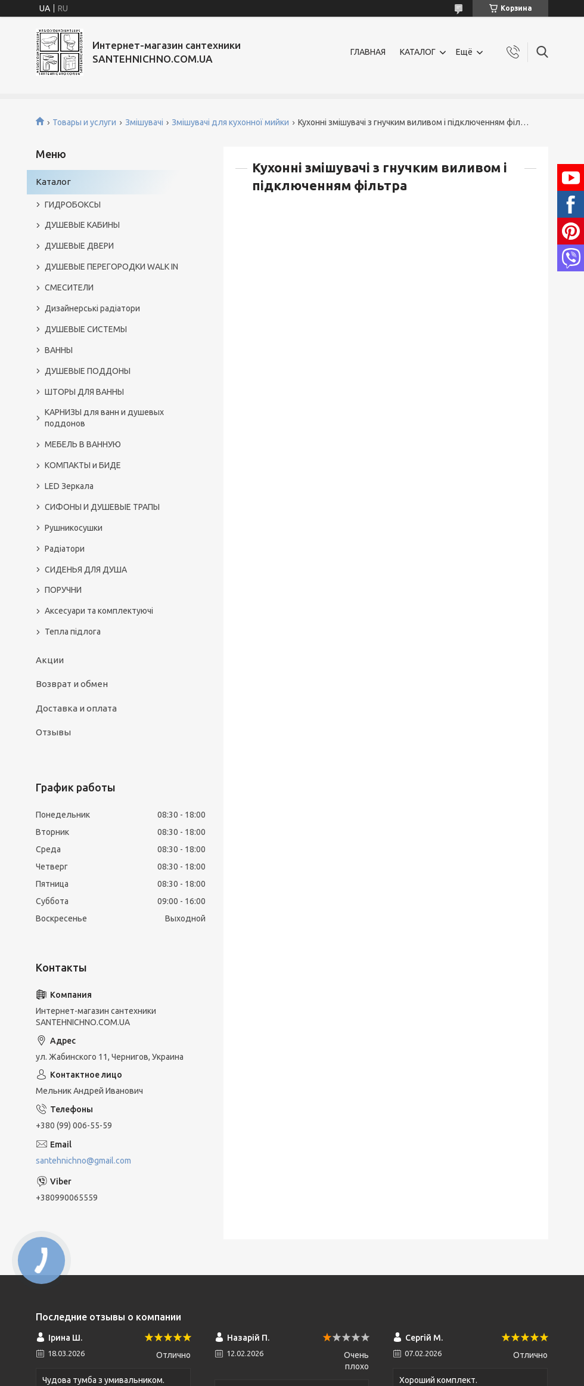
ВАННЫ (59, 350)
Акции (50, 660)
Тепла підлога (73, 631)
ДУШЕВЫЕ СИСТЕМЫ (86, 329)
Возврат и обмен (72, 684)
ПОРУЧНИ (63, 590)
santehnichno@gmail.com (83, 1160)
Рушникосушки (73, 528)
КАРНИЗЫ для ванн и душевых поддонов (104, 417)
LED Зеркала (69, 486)
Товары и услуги (84, 122)
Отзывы (53, 732)
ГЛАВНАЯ (368, 52)
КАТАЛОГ (418, 52)
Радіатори (65, 548)
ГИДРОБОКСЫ (73, 204)
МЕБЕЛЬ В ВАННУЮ (83, 444)
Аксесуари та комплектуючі (99, 610)
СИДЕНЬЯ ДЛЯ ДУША (86, 569)
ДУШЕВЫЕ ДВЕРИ (79, 245)
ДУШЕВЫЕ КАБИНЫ (82, 225)
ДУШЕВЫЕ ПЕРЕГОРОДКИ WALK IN (111, 266)
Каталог (53, 182)
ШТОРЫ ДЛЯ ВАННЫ (84, 392)
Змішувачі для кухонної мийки (230, 122)
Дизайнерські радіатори (92, 308)
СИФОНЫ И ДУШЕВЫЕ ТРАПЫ (102, 507)
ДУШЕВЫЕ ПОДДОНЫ (88, 371)
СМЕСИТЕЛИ (69, 287)
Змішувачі (144, 122)
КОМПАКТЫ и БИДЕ (83, 465)
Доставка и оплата (76, 708)
